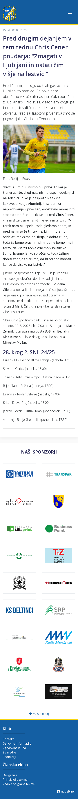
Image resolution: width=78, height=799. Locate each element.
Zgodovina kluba (14, 748)
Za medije (9, 752)
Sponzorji (9, 757)
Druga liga (10, 775)
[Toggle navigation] (70, 13)
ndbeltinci (65, 791)
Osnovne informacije (17, 743)
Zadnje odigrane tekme (19, 784)
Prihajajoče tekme (15, 780)
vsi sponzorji (39, 714)
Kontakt (8, 739)
